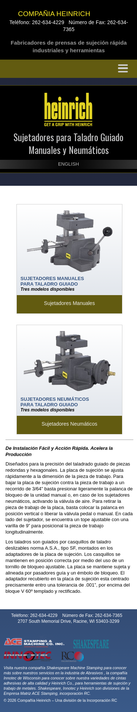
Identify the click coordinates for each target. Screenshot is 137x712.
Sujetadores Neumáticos (70, 424)
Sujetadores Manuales (69, 303)
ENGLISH (68, 164)
